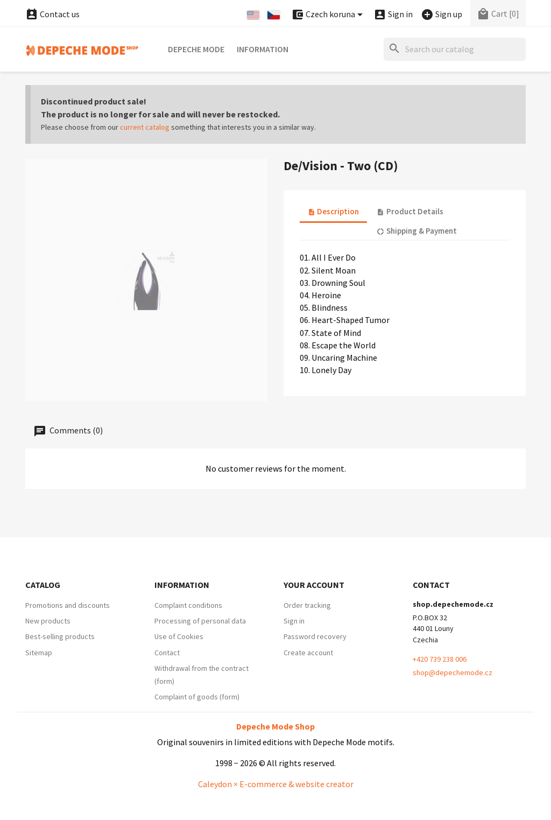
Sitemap (38, 652)
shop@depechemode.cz (452, 672)
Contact (167, 652)
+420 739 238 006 (440, 659)
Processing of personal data (200, 621)
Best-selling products (60, 636)
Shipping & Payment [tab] (416, 231)
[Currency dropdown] (328, 15)
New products (47, 621)
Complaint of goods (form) (196, 697)
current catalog (144, 127)
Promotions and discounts (67, 605)
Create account (308, 652)
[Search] (455, 49)
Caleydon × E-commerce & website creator (276, 784)
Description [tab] (333, 211)
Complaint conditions (188, 605)
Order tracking (307, 605)
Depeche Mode (196, 49)
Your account (314, 584)
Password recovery (315, 636)
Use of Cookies (178, 636)
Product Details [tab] (410, 211)
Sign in (294, 621)
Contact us (52, 14)
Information (262, 49)
